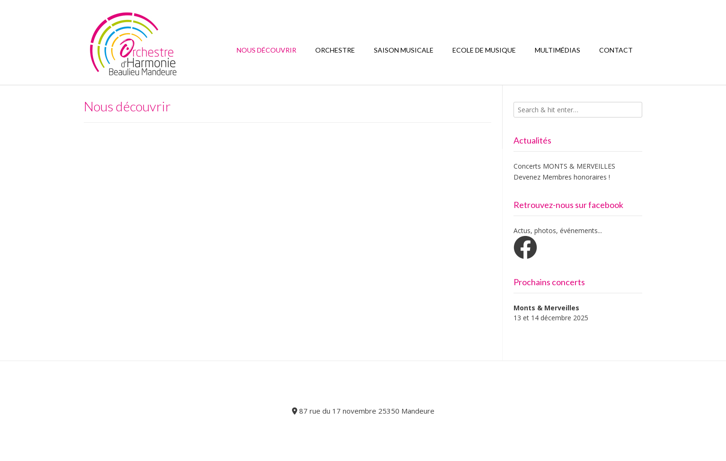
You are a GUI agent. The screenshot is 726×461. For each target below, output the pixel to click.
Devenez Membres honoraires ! (562, 176)
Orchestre (335, 50)
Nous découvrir (266, 50)
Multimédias (557, 50)
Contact (616, 50)
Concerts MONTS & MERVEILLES (564, 166)
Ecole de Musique (484, 50)
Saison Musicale (404, 50)
